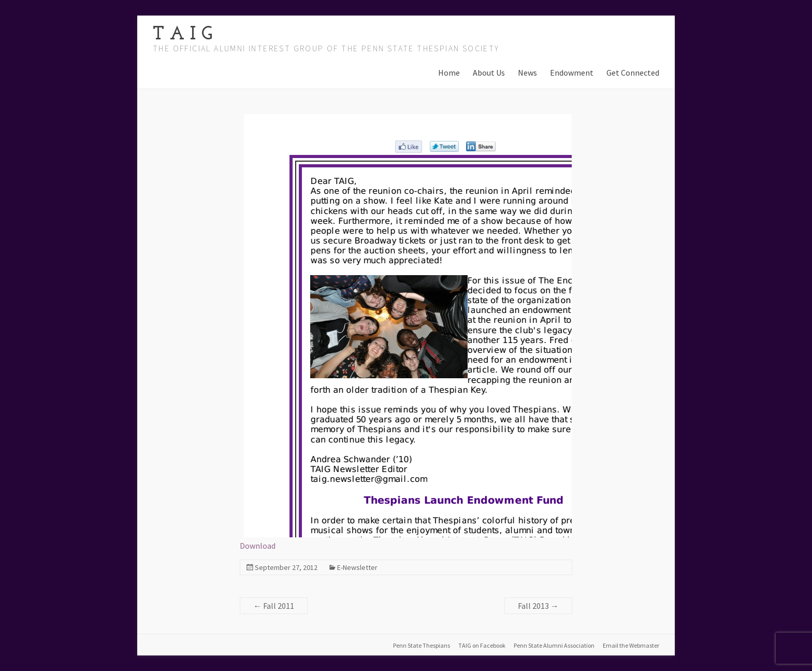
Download (258, 545)
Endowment (571, 72)
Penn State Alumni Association (554, 645)
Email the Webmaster (631, 645)
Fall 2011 (273, 606)
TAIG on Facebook (481, 645)
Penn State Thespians (421, 645)
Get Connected (632, 72)
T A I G (182, 34)
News (527, 72)
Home (449, 72)
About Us (489, 72)
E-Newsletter (357, 567)
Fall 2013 (538, 606)
